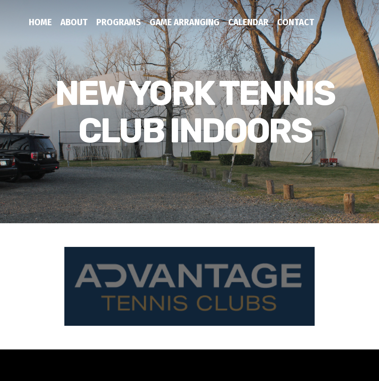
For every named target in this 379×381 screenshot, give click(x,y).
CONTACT (295, 22)
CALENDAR (248, 22)
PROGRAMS (118, 22)
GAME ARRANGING (185, 22)
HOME (40, 22)
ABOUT (74, 22)
